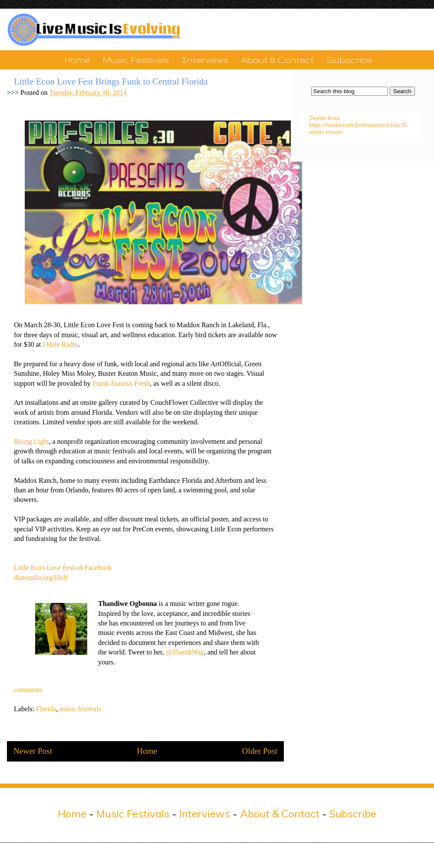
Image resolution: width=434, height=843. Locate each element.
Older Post (259, 750)
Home (77, 60)
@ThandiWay (185, 652)
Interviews (205, 60)
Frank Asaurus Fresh (121, 383)
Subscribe (349, 60)
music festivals (80, 709)
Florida (46, 709)
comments (28, 689)
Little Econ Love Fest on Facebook (63, 567)
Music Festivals (135, 60)
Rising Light (31, 441)
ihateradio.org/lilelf (41, 577)
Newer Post (32, 750)
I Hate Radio (60, 344)
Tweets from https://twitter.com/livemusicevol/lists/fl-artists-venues (358, 125)
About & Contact (277, 60)
